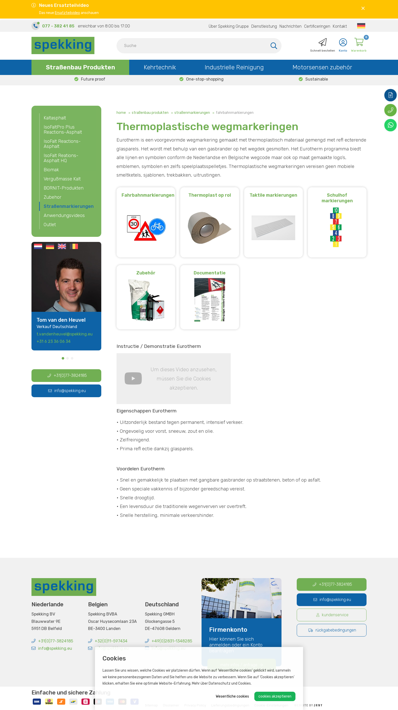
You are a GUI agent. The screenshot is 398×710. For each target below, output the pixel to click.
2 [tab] (67, 358)
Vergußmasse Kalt (62, 179)
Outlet (50, 224)
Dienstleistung (264, 24)
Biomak (51, 170)
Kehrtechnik (160, 65)
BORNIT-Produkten (64, 188)
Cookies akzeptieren (274, 696)
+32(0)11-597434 (107, 641)
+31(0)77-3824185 (67, 375)
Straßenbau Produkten (80, 65)
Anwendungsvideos (64, 215)
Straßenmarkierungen (192, 113)
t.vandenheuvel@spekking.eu (65, 334)
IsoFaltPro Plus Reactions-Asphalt (63, 129)
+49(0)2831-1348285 (168, 641)
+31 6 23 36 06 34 (54, 341)
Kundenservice (332, 615)
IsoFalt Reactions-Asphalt (62, 143)
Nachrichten (290, 24)
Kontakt (340, 24)
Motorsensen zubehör (322, 65)
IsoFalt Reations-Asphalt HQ (61, 158)
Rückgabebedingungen (332, 630)
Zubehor (52, 197)
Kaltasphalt (55, 118)
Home (121, 113)
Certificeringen (317, 24)
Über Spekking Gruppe (229, 24)
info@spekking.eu (67, 390)
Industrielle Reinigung (234, 65)
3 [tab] (72, 358)
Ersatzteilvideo (67, 13)
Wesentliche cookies (232, 696)
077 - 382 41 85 (58, 24)
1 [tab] (63, 358)
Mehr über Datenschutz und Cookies (221, 683)
